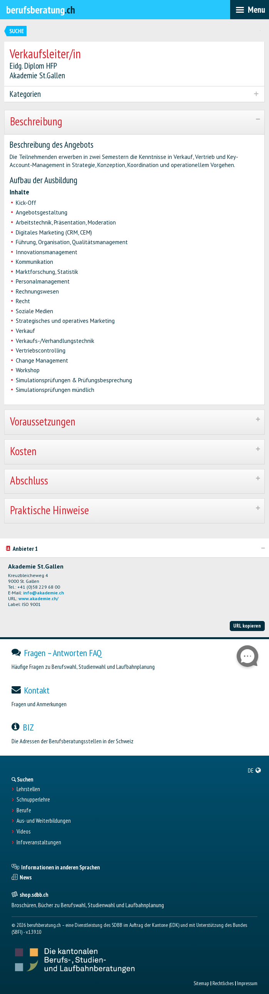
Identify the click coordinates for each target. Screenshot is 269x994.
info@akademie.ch (43, 593)
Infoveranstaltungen (39, 842)
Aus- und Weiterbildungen (44, 820)
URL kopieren (247, 625)
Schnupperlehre (33, 799)
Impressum (247, 983)
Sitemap (201, 983)
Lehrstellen (28, 789)
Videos (23, 831)
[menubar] (249, 9)
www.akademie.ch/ (38, 598)
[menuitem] (254, 770)
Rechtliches (223, 983)
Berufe (24, 810)
